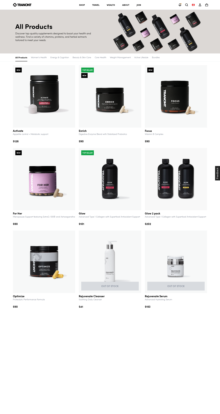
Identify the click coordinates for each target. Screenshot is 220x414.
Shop (82, 4)
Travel (95, 4)
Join (139, 4)
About (125, 4)
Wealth (111, 4)
